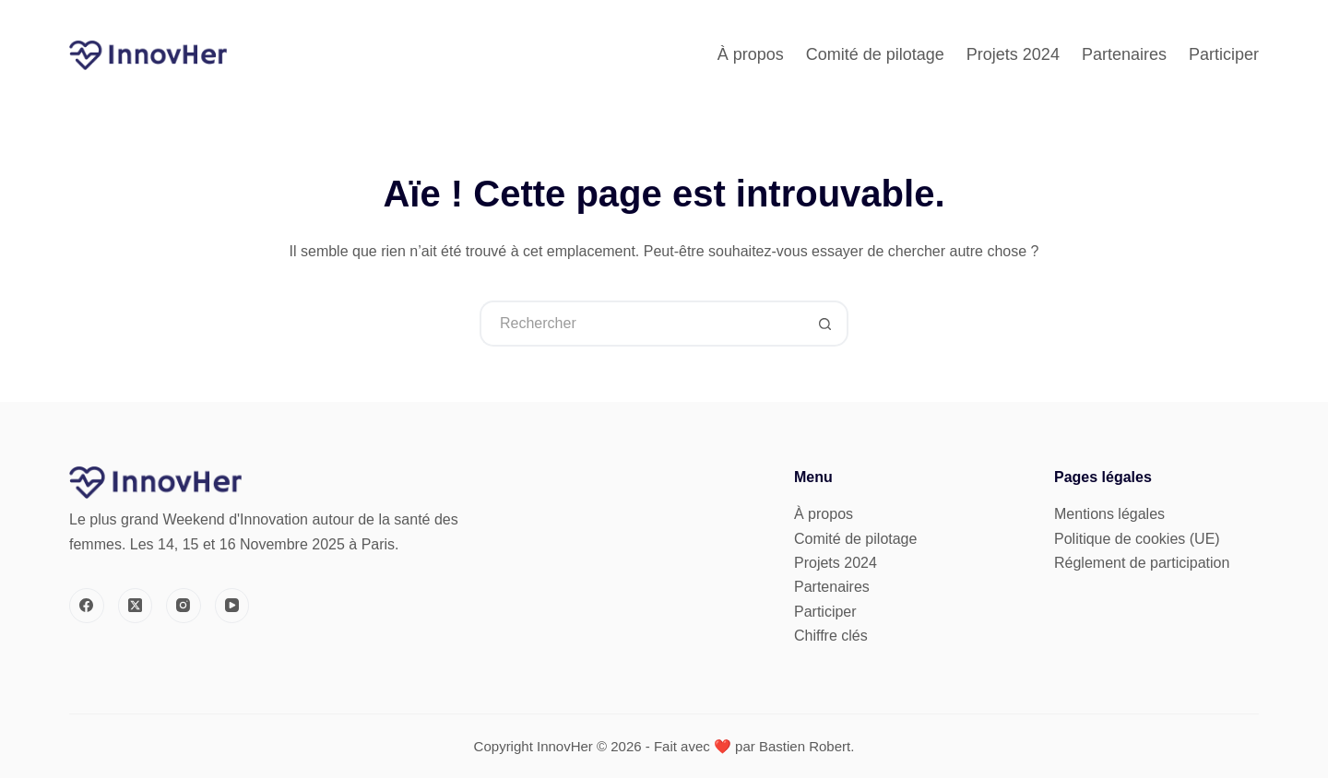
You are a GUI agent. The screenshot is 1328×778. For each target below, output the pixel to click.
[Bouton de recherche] (825, 324)
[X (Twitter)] (135, 605)
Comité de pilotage (875, 54)
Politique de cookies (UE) (1137, 539)
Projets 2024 (1013, 54)
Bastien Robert (804, 746)
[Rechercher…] (641, 324)
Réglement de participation (1141, 563)
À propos (750, 54)
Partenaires (1124, 54)
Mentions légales (1109, 514)
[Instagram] (183, 605)
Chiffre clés (831, 635)
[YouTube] (232, 605)
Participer (1224, 54)
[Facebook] (86, 605)
